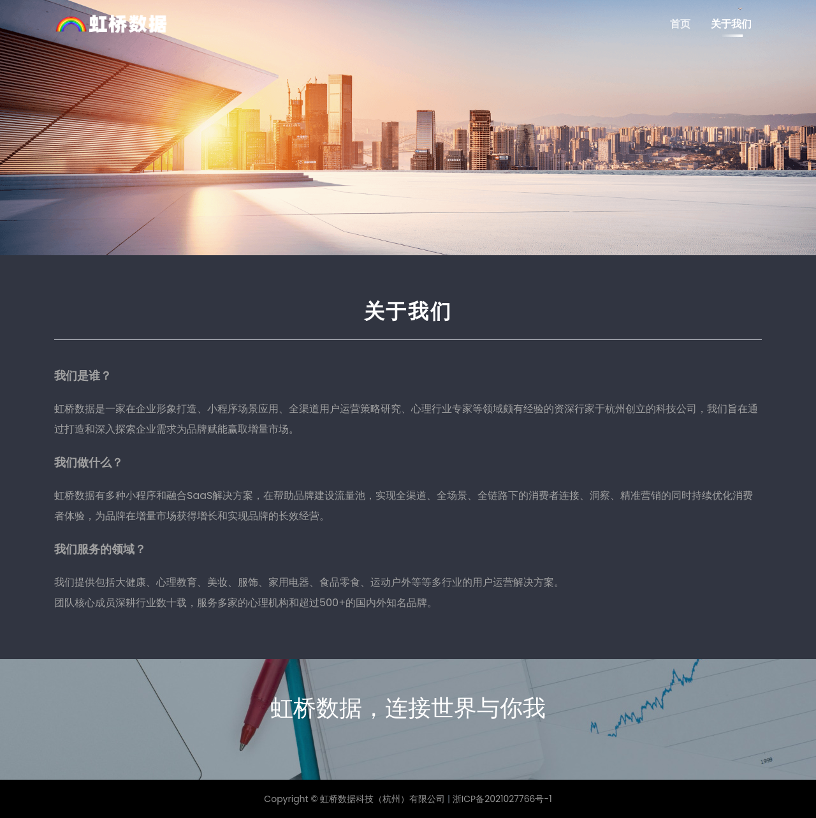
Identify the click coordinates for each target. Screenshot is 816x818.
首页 (680, 24)
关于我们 (731, 24)
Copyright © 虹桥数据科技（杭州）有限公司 (354, 798)
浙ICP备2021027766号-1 (502, 798)
